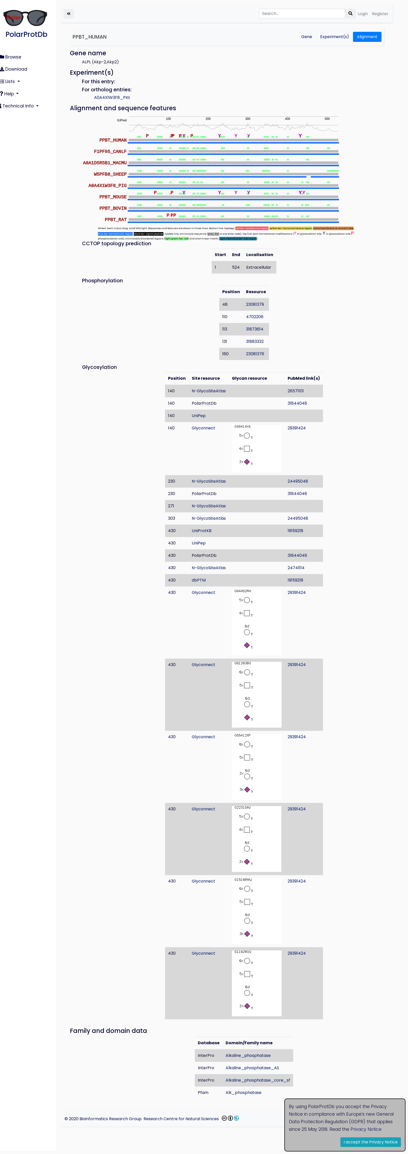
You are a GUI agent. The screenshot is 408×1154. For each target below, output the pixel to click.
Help (10, 92)
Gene (306, 37)
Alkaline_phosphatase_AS (256, 1068)
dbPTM (202, 580)
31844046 (301, 403)
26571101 (299, 391)
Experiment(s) (334, 37)
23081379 (258, 304)
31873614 (258, 329)
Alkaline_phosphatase (252, 1055)
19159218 (299, 531)
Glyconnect (207, 428)
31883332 (258, 341)
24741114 (299, 568)
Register (380, 14)
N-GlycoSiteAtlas (213, 391)
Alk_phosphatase (247, 1092)
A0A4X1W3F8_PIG (119, 97)
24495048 (301, 481)
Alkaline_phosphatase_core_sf (261, 1080)
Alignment (367, 37)
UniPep (202, 416)
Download (16, 68)
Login (363, 14)
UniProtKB (205, 531)
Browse (13, 57)
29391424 (300, 428)
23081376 (259, 354)
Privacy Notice (366, 1129)
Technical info (20, 103)
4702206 (258, 317)
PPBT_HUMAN (96, 36)
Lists (11, 80)
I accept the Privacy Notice (371, 1142)
